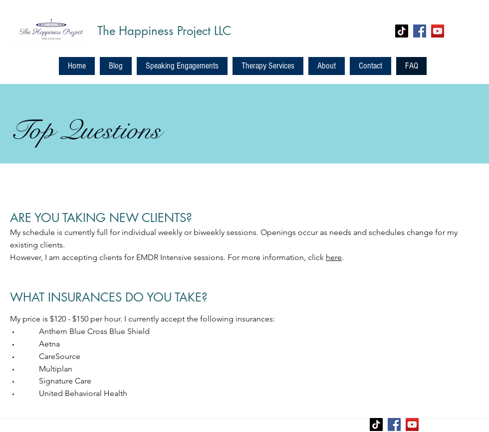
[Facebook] (419, 31)
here (334, 257)
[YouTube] (437, 31)
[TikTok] (401, 31)
